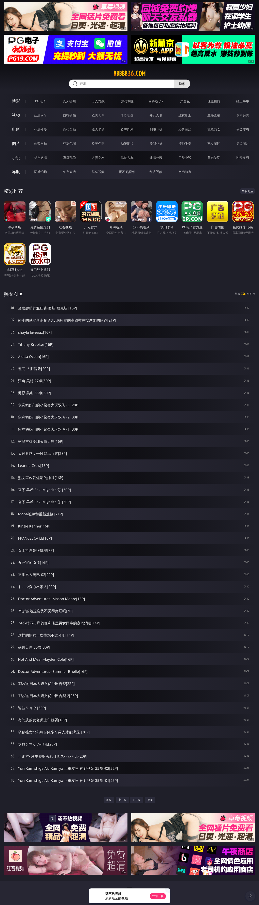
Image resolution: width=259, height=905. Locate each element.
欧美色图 (98, 143)
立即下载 (157, 896)
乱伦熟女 (213, 129)
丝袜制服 (184, 115)
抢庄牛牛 (242, 101)
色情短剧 (184, 172)
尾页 (150, 800)
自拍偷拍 (69, 115)
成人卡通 (98, 129)
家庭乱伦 (69, 157)
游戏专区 (127, 101)
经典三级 (184, 129)
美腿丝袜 (156, 143)
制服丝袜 (156, 129)
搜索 (182, 84)
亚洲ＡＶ (40, 115)
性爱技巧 (242, 157)
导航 (16, 171)
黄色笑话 (213, 157)
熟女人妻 (156, 115)
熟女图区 (213, 143)
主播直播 (213, 115)
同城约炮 (40, 172)
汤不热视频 (127, 172)
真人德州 (69, 101)
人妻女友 (98, 157)
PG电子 (40, 101)
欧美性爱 (127, 129)
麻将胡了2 (156, 101)
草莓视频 (98, 172)
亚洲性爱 (40, 129)
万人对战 (98, 101)
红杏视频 (156, 172)
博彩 (16, 101)
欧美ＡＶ (98, 115)
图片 (16, 143)
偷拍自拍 (69, 129)
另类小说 (184, 157)
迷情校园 (156, 157)
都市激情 (40, 157)
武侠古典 (127, 157)
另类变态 (242, 129)
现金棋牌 (213, 101)
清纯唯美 (184, 143)
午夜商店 (69, 172)
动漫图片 (127, 143)
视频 (16, 115)
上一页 (122, 800)
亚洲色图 (69, 143)
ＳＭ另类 (242, 115)
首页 (109, 800)
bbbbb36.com (129, 73)
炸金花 (185, 101)
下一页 (136, 800)
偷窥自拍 (40, 143)
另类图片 (242, 143)
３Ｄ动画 (127, 115)
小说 (16, 157)
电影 (16, 129)
